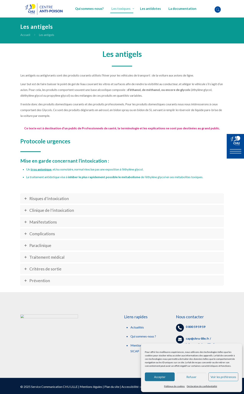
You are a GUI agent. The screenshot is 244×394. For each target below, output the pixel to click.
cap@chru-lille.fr (197, 338)
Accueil (25, 35)
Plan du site (111, 386)
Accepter (160, 377)
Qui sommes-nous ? (143, 336)
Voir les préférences (223, 377)
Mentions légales (91, 386)
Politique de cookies (174, 386)
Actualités (137, 327)
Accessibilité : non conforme (140, 386)
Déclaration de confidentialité (202, 386)
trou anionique (41, 169)
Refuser (191, 377)
